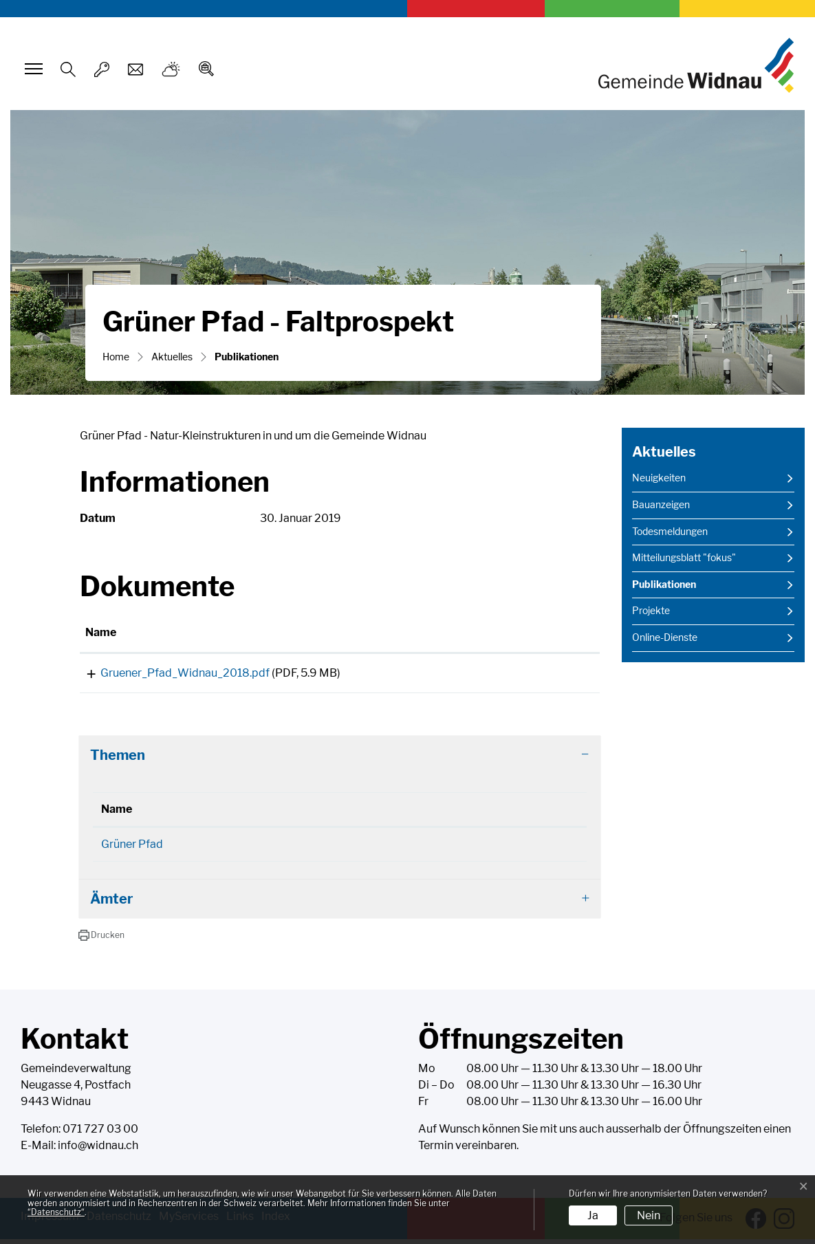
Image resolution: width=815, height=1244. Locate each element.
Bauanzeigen (661, 505)
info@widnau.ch (98, 1150)
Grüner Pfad (132, 848)
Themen (117, 760)
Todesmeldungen (670, 531)
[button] (101, 940)
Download (544, 675)
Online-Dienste (664, 637)
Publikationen (666, 588)
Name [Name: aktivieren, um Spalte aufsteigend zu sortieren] (100, 632)
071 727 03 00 (100, 1133)
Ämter (111, 903)
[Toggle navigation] (32, 68)
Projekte (651, 610)
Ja (592, 1215)
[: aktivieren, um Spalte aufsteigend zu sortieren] (544, 633)
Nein (648, 1215)
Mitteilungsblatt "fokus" (684, 558)
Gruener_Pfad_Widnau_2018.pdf (169, 672)
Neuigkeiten (659, 478)
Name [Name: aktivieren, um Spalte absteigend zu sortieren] (116, 813)
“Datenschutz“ (56, 1212)
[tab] (339, 760)
